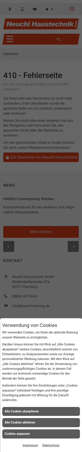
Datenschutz (50, 445)
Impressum (30, 445)
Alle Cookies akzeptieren (22, 411)
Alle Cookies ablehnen (20, 422)
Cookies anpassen (17, 433)
